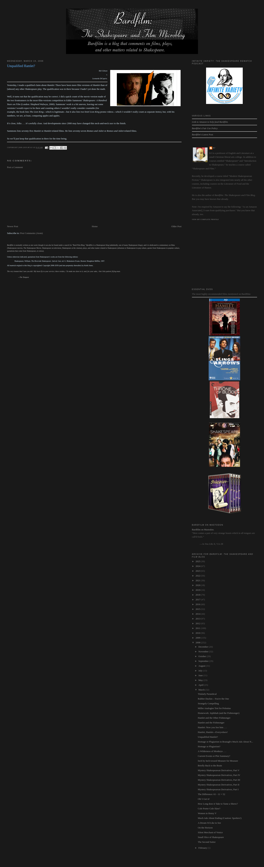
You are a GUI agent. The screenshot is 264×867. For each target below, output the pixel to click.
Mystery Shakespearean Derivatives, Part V (218, 770)
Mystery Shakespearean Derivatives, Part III (219, 779)
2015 (198, 609)
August (202, 665)
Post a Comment (15, 167)
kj (214, 148)
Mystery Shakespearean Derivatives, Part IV (219, 775)
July (200, 670)
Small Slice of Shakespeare (211, 837)
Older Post (176, 226)
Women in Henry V (207, 813)
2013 (198, 618)
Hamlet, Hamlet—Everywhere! (213, 732)
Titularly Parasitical (207, 694)
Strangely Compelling (208, 703)
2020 (198, 585)
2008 (198, 642)
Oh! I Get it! (204, 799)
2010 (198, 633)
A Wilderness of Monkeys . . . (212, 751)
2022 (198, 575)
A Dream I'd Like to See (209, 822)
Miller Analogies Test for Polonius (214, 708)
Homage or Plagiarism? (209, 746)
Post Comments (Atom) (31, 233)
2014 (198, 613)
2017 (198, 599)
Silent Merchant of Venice (210, 832)
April (201, 685)
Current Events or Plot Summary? (214, 756)
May (200, 680)
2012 (198, 623)
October (202, 656)
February (203, 847)
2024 (198, 566)
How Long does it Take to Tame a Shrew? (218, 803)
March (201, 689)
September (203, 661)
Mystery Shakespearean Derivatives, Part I (218, 789)
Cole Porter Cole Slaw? (209, 808)
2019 (198, 590)
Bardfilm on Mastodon (203, 529)
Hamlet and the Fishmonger (211, 722)
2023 (198, 570)
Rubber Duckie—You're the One (213, 698)
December (203, 646)
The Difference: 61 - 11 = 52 (211, 794)
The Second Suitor (207, 842)
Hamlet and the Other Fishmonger (214, 717)
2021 (198, 580)
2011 (198, 628)
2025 (198, 561)
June (200, 675)
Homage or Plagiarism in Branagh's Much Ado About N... (225, 741)
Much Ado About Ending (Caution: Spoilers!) (219, 818)
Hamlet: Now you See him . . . (212, 727)
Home (95, 226)
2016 (198, 604)
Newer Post (12, 226)
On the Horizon (205, 827)
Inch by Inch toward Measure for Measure (218, 760)
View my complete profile (205, 219)
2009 (198, 637)
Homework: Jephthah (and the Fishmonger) (218, 713)
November (203, 651)
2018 (198, 594)
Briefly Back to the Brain (210, 765)
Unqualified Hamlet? (208, 737)
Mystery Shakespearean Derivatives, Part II (218, 784)
